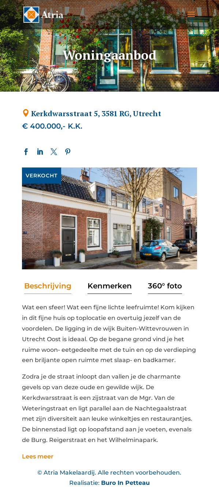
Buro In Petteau (125, 482)
